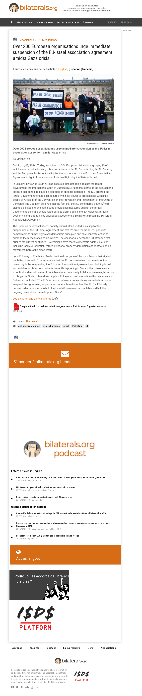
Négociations (24, 22)
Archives (34, 648)
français (126, 22)
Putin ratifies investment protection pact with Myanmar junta (44, 497)
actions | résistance (29, 326)
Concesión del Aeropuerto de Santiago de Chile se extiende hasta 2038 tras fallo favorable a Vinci (62, 513)
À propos (88, 22)
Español (113, 22)
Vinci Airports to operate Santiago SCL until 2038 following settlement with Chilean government (61, 477)
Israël (66, 326)
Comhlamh (32, 321)
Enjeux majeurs (44, 22)
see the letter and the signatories (32, 298)
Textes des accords (68, 22)
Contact (51, 648)
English (127, 30)
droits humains (51, 326)
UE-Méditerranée (48, 40)
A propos (17, 648)
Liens (90, 648)
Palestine (77, 326)
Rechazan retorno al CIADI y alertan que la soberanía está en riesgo (47, 536)
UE (86, 326)
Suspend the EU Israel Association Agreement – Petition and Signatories (60, 306)
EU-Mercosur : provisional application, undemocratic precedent (46, 487)
